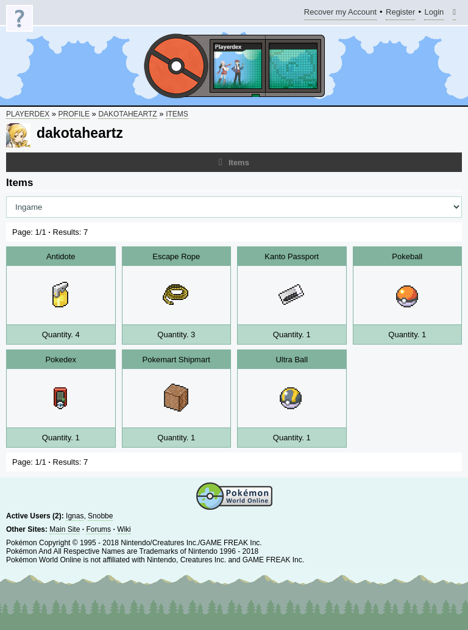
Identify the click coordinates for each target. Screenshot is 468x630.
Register (400, 13)
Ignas (74, 516)
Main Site (64, 529)
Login (434, 13)
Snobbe (100, 516)
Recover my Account (340, 13)
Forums (98, 529)
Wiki (124, 529)
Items (177, 114)
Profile (74, 114)
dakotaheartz (127, 114)
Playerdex (27, 114)
